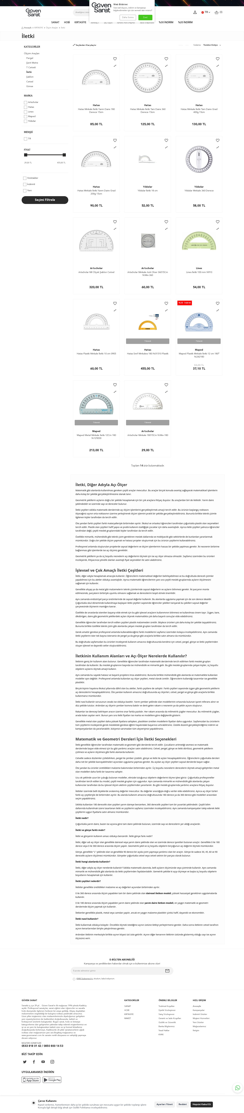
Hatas (29, 107)
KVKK (161, 1035)
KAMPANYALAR (126, 22)
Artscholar (31, 102)
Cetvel (29, 82)
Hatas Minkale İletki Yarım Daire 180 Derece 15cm (96, 111)
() (218, 12)
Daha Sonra (128, 17)
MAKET (95, 22)
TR (205, 12)
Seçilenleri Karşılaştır (84, 45)
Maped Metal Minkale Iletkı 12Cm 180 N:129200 (96, 437)
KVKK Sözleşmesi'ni (85, 979)
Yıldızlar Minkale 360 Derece (199, 191)
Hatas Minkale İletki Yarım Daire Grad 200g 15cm (96, 192)
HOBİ (67, 22)
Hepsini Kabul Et (202, 1104)
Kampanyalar (198, 1010)
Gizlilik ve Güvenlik (167, 1022)
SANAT (55, 22)
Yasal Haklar (164, 1031)
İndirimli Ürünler (200, 1014)
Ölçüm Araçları (52, 28)
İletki (29, 72)
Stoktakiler (30, 178)
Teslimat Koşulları (166, 1006)
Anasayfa (26, 28)
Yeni (27, 190)
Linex (28, 111)
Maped (29, 116)
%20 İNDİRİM (185, 22)
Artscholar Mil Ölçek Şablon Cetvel (96, 272)
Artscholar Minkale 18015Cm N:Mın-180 (147, 435)
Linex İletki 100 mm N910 (199, 272)
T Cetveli (31, 67)
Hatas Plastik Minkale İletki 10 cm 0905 (96, 354)
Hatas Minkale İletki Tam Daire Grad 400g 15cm (199, 111)
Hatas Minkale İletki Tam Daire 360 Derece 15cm (147, 111)
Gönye (29, 86)
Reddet (183, 1104)
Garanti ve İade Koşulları (170, 1018)
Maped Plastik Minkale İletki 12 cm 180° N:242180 (199, 355)
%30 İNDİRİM (166, 22)
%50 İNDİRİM (146, 22)
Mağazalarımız (199, 1027)
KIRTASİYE (80, 22)
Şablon (29, 77)
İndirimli (29, 184)
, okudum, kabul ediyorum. (94, 979)
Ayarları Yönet (165, 1104)
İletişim (196, 1031)
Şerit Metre (32, 63)
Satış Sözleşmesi (166, 1014)
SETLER (108, 22)
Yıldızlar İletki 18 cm (148, 191)
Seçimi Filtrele (45, 200)
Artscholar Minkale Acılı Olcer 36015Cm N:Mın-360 (147, 274)
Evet (145, 17)
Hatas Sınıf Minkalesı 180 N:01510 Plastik (147, 354)
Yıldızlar (30, 121)
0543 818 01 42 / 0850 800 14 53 (42, 1046)
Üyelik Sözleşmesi (167, 1010)
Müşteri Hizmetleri (201, 1018)
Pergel (29, 58)
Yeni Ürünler (198, 1022)
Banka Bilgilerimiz (167, 1027)
